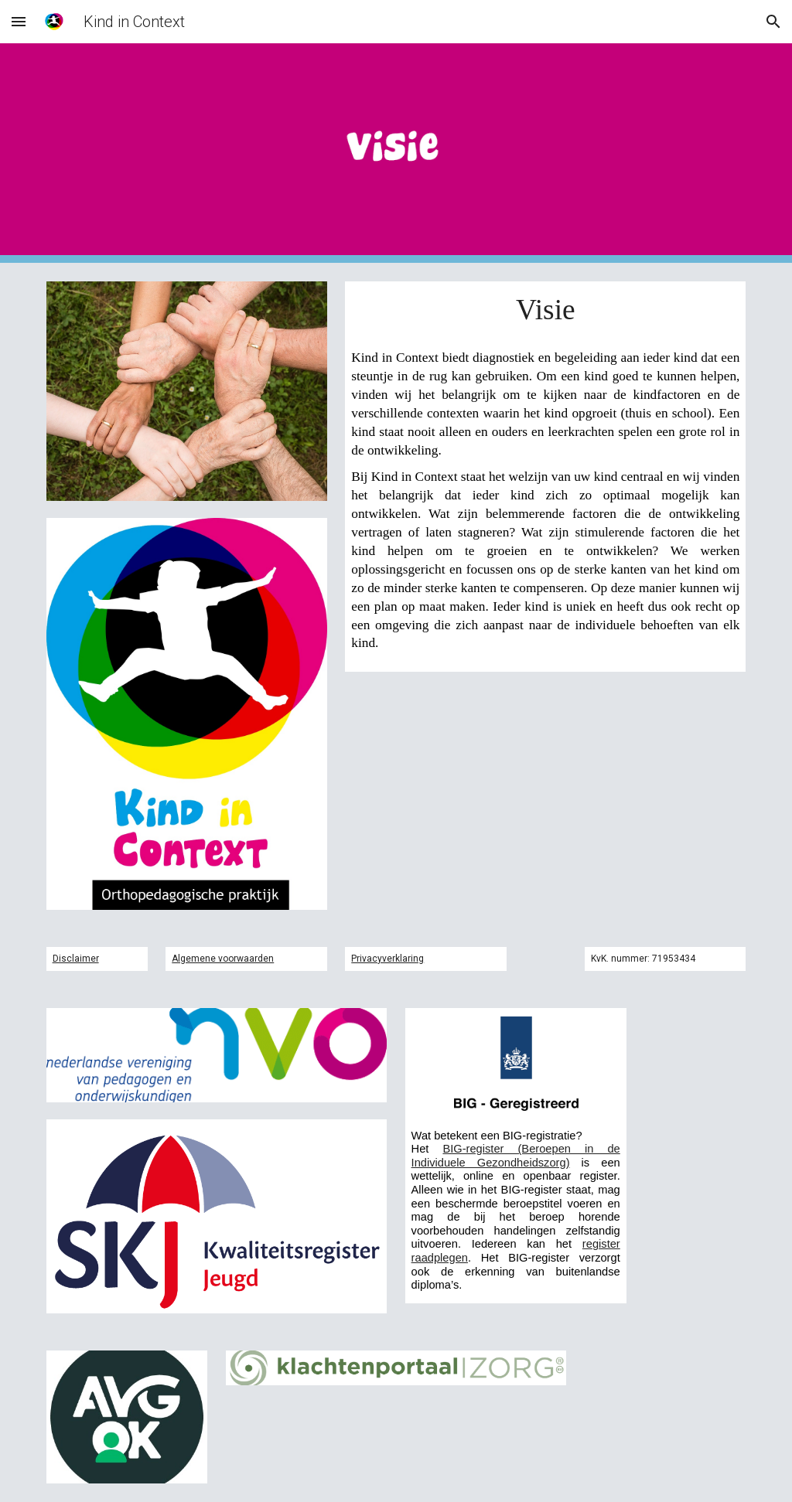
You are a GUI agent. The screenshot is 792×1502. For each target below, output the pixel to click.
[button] (18, 21)
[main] (545, 309)
